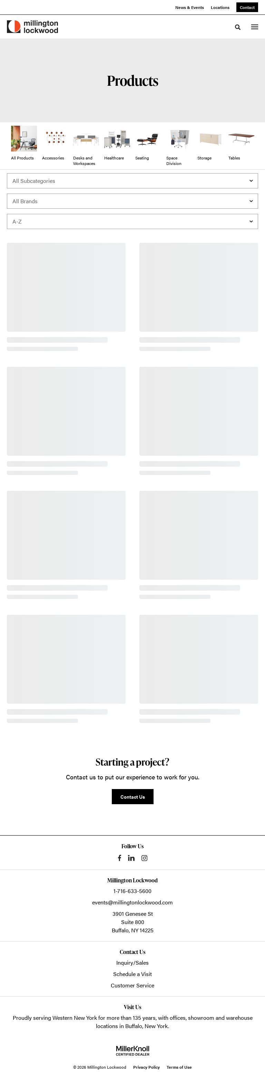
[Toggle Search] (238, 27)
